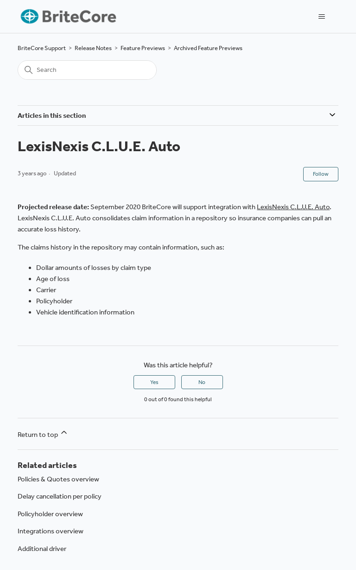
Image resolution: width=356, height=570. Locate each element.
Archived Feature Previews (208, 48)
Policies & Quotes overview (58, 479)
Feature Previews (143, 48)
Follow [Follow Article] (321, 174)
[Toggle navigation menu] (321, 16)
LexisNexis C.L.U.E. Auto (293, 207)
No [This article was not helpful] (201, 382)
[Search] (87, 70)
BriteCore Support (42, 48)
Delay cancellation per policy (60, 496)
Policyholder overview (50, 514)
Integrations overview (50, 531)
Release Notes (93, 48)
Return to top (43, 433)
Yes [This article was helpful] (154, 382)
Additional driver (42, 548)
